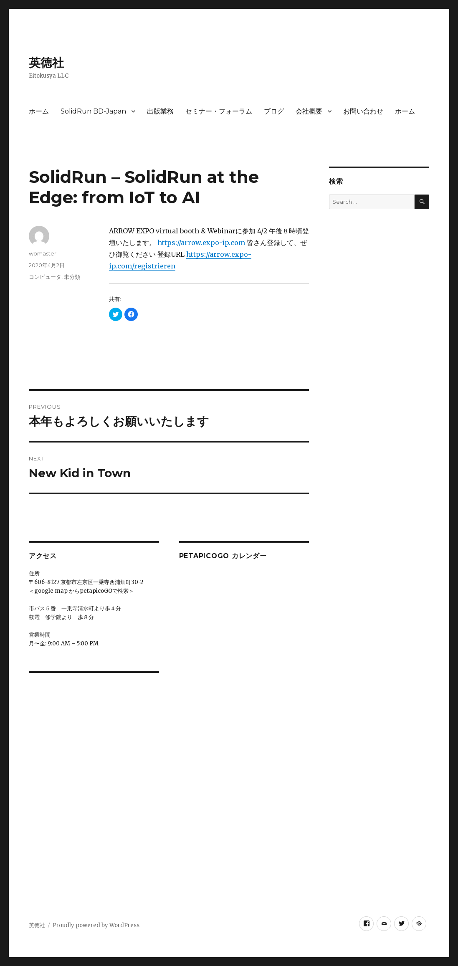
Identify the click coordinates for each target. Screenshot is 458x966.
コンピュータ (45, 276)
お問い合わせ (363, 111)
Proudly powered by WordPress (96, 925)
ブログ (274, 111)
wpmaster (42, 253)
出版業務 (160, 111)
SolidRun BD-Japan (93, 111)
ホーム (39, 111)
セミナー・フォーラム (218, 111)
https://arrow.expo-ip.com (201, 242)
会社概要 (309, 111)
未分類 (72, 276)
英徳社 (46, 63)
